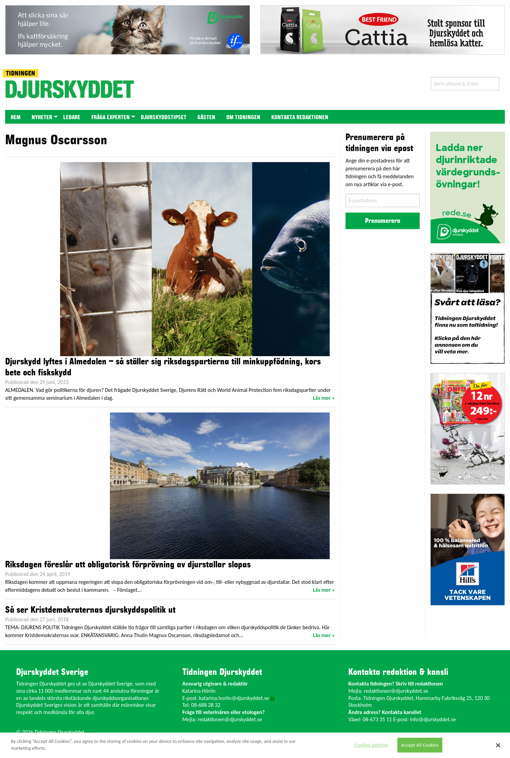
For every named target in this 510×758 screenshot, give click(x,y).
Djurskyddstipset (163, 117)
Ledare (71, 117)
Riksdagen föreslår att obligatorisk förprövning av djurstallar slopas (128, 564)
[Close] (498, 745)
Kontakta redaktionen (299, 117)
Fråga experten (110, 117)
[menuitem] (15, 116)
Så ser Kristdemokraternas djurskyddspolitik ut (90, 610)
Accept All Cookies (420, 745)
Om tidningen (243, 117)
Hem (16, 117)
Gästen (206, 117)
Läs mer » (324, 398)
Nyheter (42, 117)
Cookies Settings (371, 745)
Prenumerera (382, 221)
